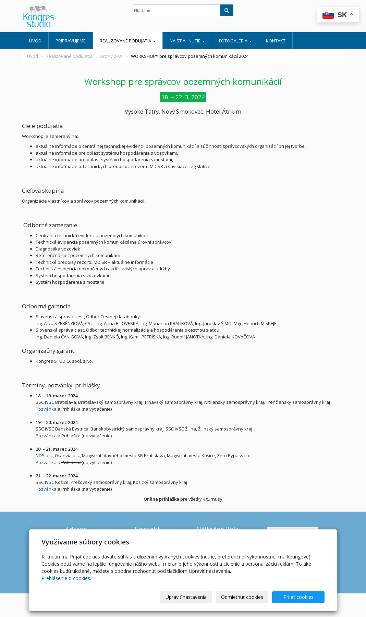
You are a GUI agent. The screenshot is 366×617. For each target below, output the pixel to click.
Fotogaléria (235, 41)
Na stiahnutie (187, 41)
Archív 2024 (111, 56)
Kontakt (275, 41)
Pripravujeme (71, 41)
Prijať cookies (298, 597)
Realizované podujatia (128, 41)
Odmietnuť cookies (242, 597)
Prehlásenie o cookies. (66, 578)
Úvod (35, 41)
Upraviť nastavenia (186, 597)
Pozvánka (46, 409)
